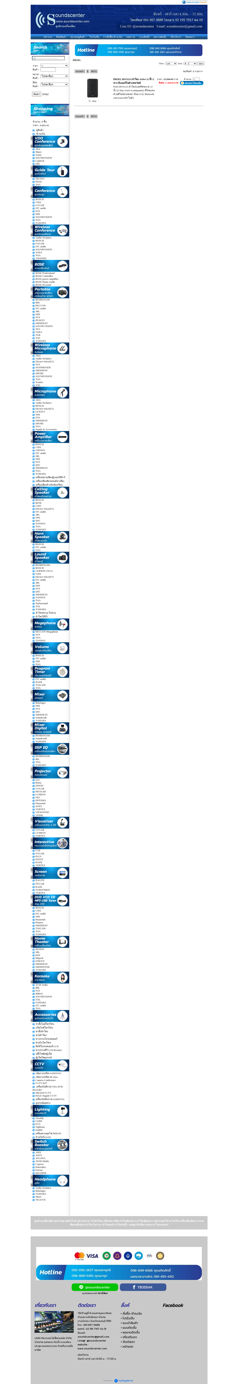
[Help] (45, 94)
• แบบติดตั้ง (128, 1327)
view (92, 101)
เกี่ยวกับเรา (176, 37)
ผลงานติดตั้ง (160, 37)
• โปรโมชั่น (127, 1318)
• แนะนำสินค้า (129, 1322)
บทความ (130, 37)
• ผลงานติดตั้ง (130, 1332)
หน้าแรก (48, 37)
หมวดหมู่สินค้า (77, 37)
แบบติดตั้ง (144, 37)
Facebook (173, 1305)
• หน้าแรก (127, 1346)
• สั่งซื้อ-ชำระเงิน (131, 1313)
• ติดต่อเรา (128, 1341)
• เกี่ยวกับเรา (129, 1337)
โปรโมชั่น (94, 37)
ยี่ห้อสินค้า (61, 37)
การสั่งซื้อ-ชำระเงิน (112, 37)
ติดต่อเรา (190, 37)
